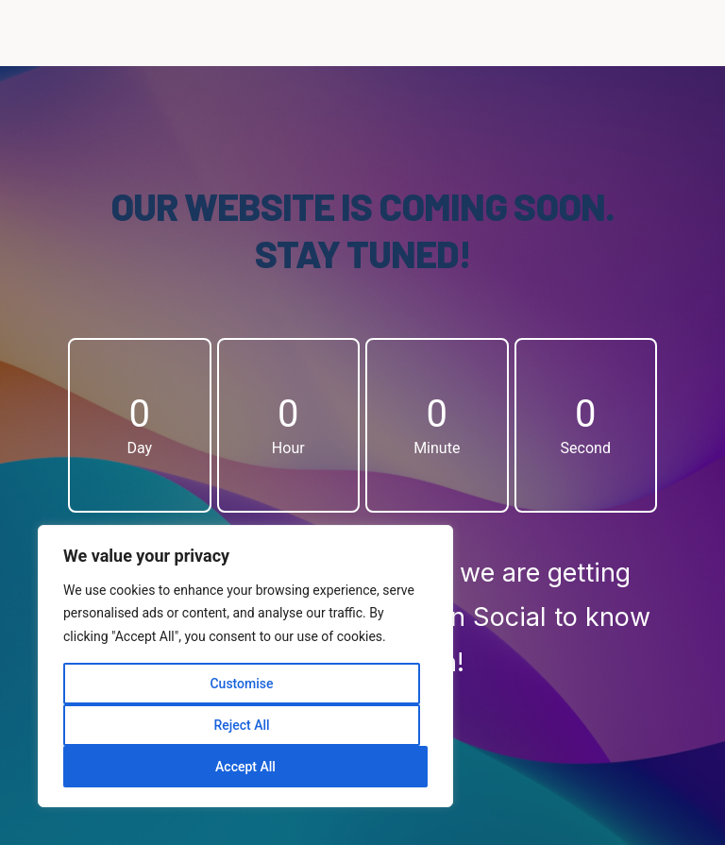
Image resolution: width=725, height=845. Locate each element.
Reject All (241, 725)
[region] (245, 666)
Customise (241, 683)
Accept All (245, 766)
